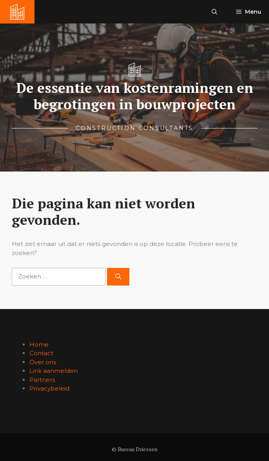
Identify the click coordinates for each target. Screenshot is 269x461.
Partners (42, 379)
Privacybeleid (49, 388)
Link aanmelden (53, 370)
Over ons (42, 362)
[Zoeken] (118, 277)
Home (39, 344)
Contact (41, 353)
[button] (214, 12)
